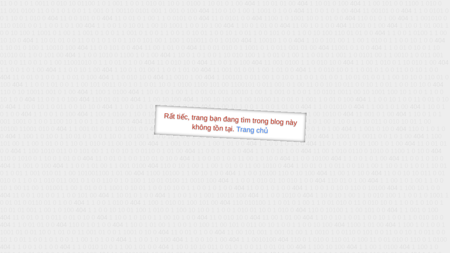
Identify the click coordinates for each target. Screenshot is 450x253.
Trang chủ (252, 130)
